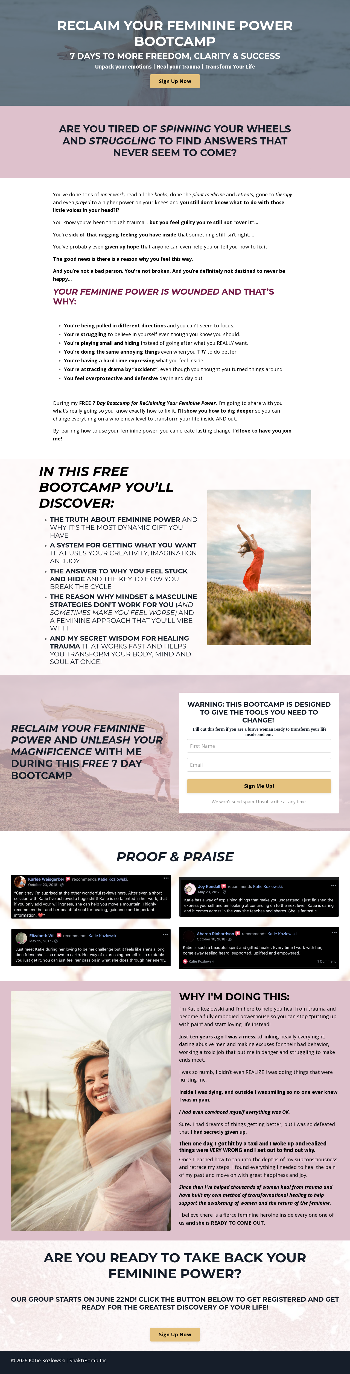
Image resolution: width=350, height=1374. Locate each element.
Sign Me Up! (259, 788)
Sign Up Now (175, 81)
